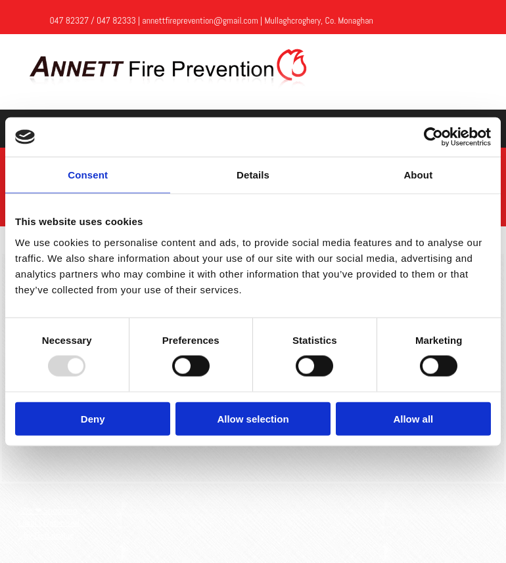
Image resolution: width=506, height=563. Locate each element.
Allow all (413, 418)
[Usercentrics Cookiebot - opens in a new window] (433, 137)
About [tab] (417, 174)
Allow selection (252, 418)
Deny (93, 418)
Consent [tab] (88, 174)
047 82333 (116, 20)
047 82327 (69, 20)
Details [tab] (253, 174)
